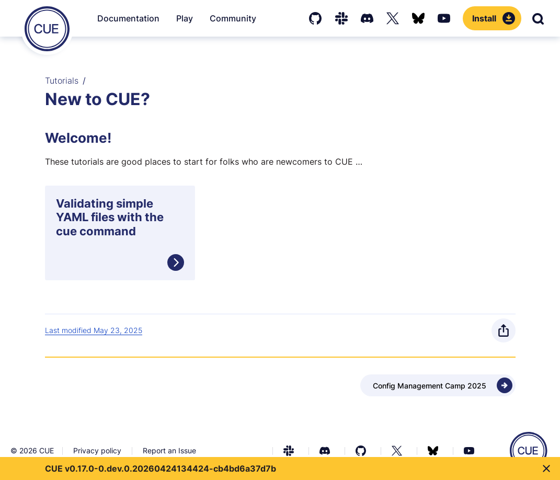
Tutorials (61, 80)
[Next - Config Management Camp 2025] (438, 385)
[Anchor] (48, 138)
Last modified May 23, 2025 (93, 330)
